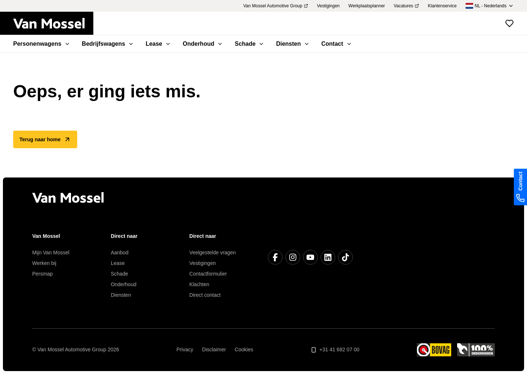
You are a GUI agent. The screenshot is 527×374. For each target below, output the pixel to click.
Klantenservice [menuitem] (442, 5)
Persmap (42, 274)
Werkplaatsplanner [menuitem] (366, 5)
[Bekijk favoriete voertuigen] (509, 23)
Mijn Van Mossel (51, 252)
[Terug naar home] (53, 23)
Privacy (184, 349)
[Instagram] (292, 257)
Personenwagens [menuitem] (41, 44)
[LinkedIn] (328, 257)
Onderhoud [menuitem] (203, 44)
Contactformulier (208, 274)
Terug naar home (45, 139)
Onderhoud (124, 284)
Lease (118, 263)
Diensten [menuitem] (293, 44)
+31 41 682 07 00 (335, 350)
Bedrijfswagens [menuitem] (108, 44)
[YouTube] (310, 257)
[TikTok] (345, 257)
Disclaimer (214, 349)
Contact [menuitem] (336, 44)
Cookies (244, 349)
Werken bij (44, 263)
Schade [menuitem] (249, 44)
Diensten (121, 295)
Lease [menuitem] (158, 44)
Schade (119, 274)
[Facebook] (275, 257)
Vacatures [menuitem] (406, 5)
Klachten (199, 284)
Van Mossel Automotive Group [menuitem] (275, 5)
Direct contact (205, 295)
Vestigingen (202, 263)
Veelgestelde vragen (212, 252)
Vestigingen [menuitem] (328, 5)
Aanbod (119, 252)
